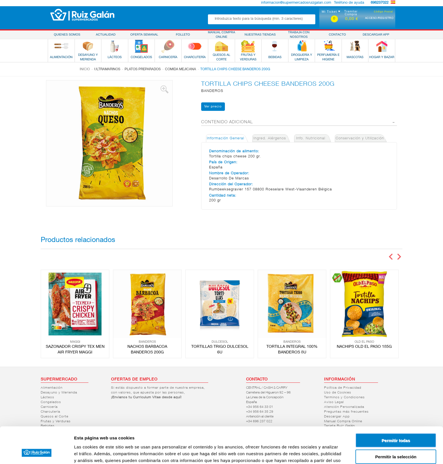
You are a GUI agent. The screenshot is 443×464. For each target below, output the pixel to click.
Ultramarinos (107, 69)
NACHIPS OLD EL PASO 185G (364, 347)
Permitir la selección (395, 424)
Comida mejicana (180, 69)
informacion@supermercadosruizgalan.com (296, 3)
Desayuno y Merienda (59, 392)
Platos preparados (143, 69)
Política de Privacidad (342, 388)
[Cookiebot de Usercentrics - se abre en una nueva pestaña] (36, 453)
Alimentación (51, 388)
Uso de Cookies (337, 392)
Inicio (85, 69)
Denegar (395, 440)
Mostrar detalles (305, 452)
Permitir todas (396, 407)
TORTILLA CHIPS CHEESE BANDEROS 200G (235, 69)
